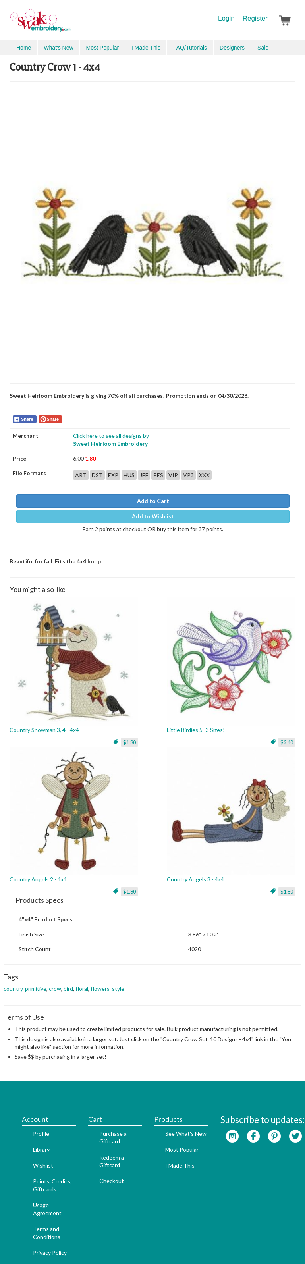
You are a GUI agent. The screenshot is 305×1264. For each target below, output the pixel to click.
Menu (22, 47)
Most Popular (170, 1108)
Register (255, 18)
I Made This (168, 1124)
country (13, 983)
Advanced (277, 47)
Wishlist (31, 1124)
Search (250, 47)
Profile (29, 1092)
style (118, 983)
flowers (100, 983)
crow (55, 983)
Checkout (99, 1139)
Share (27, 414)
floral (81, 983)
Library (29, 1108)
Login (226, 18)
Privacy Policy (38, 1211)
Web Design (125, 1244)
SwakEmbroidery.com (69, 24)
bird (68, 983)
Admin (153, 1244)
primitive (35, 983)
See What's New (174, 1092)
